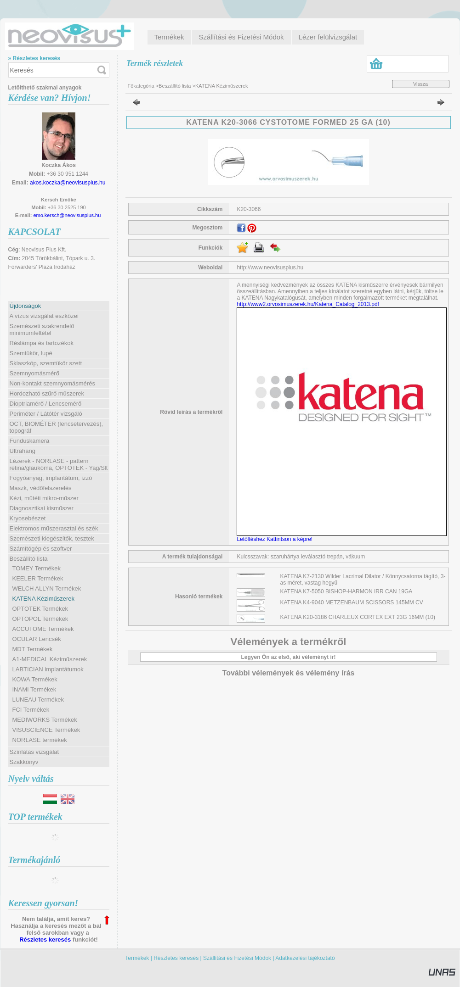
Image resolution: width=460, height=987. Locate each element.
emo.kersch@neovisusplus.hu (67, 215)
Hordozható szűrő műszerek (47, 393)
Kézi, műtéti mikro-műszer (44, 498)
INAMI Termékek (34, 689)
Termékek (137, 958)
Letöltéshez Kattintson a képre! (276, 539)
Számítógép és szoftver (41, 548)
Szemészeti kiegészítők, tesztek (52, 538)
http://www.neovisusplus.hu (270, 267)
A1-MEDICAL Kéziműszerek (49, 659)
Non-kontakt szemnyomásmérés (52, 383)
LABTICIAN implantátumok (48, 669)
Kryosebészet (28, 518)
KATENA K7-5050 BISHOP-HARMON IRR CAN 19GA (346, 591)
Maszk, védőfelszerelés (41, 488)
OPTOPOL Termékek (40, 618)
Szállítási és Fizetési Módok (237, 958)
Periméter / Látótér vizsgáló (46, 413)
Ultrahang (22, 450)
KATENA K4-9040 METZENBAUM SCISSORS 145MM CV (351, 602)
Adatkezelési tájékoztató (305, 958)
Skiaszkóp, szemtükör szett (46, 363)
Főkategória (141, 86)
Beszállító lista (175, 86)
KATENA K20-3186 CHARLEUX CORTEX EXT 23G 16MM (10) (357, 617)
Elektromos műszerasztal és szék (54, 528)
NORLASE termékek (39, 739)
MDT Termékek (32, 649)
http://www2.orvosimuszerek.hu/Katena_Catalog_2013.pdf (308, 304)
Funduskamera (30, 440)
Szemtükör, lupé (31, 353)
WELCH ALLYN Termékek (46, 588)
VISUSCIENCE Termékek (46, 729)
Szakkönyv (24, 761)
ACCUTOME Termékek (43, 628)
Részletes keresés (45, 939)
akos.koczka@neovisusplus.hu (67, 182)
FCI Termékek (31, 709)
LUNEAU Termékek (38, 699)
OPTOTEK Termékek (40, 608)
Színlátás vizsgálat (34, 751)
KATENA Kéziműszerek (43, 598)
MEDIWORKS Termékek (44, 719)
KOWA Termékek (34, 679)
